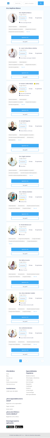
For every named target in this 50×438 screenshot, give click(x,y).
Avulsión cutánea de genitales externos (18, 175)
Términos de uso (10, 384)
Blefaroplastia (12, 140)
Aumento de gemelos (14, 67)
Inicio (7, 374)
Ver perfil (25, 41)
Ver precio (22, 18)
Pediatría (28, 388)
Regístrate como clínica (12, 417)
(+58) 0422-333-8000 (12, 391)
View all (28, 31)
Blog (7, 376)
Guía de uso (9, 378)
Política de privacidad (11, 382)
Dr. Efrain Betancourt (25, 225)
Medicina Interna (30, 376)
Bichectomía (30, 137)
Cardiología (29, 386)
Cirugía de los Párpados (14, 208)
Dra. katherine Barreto (25, 328)
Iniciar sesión (9, 409)
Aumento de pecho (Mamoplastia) (16, 137)
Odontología (29, 380)
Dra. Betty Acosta (24, 260)
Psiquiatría (28, 384)
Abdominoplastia (13, 26)
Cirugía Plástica (22, 14)
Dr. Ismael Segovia (24, 121)
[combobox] (30, 3)
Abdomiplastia (23, 26)
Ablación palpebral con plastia (16, 29)
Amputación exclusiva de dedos (16, 31)
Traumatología (30, 392)
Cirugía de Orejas (27, 208)
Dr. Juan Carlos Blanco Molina (28, 48)
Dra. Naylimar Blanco (25, 13)
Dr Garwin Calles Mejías (26, 83)
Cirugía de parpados (32, 241)
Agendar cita (25, 37)
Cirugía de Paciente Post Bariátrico (16, 241)
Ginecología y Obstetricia (32, 378)
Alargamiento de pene (31, 29)
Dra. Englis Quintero (25, 156)
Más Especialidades (31, 394)
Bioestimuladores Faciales (33, 205)
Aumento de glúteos (13, 172)
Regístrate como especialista (13, 403)
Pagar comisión (10, 406)
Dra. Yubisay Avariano (25, 192)
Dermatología (29, 382)
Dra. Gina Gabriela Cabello (27, 293)
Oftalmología (29, 390)
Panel (7, 380)
